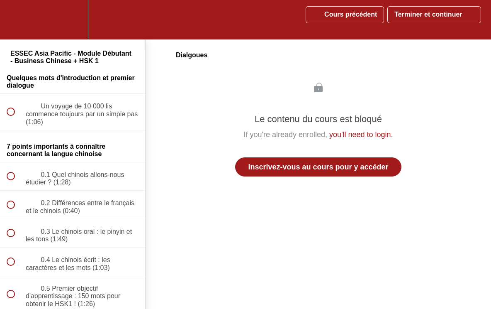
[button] (15, 19)
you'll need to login (360, 134)
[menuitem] (72, 19)
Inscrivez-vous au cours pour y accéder (318, 167)
